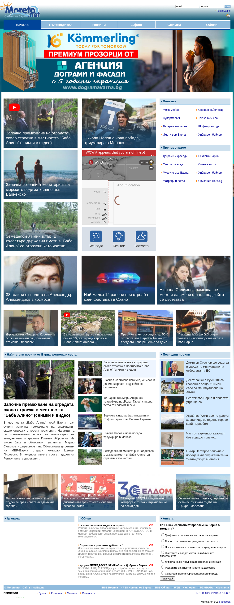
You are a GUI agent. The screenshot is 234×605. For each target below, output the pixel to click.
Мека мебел (170, 110)
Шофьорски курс (208, 126)
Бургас (42, 593)
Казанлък (55, 593)
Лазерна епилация (174, 126)
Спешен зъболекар (210, 110)
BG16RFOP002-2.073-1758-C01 (213, 593)
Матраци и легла (173, 181)
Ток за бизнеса (207, 118)
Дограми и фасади (174, 156)
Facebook (224, 601)
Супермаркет (170, 118)
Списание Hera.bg (209, 181)
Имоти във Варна (173, 134)
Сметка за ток (206, 164)
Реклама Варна (207, 156)
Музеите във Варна (174, 172)
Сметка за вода (172, 164)
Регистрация (223, 10)
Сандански (87, 593)
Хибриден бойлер (209, 134)
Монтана (71, 593)
